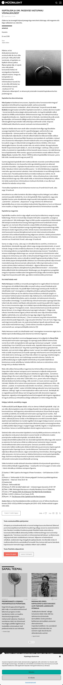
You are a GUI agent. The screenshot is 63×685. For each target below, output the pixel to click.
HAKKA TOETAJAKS (26, 554)
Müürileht (4, 32)
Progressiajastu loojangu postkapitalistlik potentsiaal (14, 602)
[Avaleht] (12, 3)
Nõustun (31, 672)
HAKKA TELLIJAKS (11, 554)
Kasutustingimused (30, 682)
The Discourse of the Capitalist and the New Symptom (28, 497)
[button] (60, 656)
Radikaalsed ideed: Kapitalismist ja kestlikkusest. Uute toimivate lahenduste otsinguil (43, 604)
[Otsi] (56, 3)
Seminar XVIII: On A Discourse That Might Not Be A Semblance (31, 492)
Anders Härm (5, 42)
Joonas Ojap (6, 631)
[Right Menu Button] (60, 2)
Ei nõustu (31, 678)
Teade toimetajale (11, 513)
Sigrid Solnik (36, 636)
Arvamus (5, 28)
